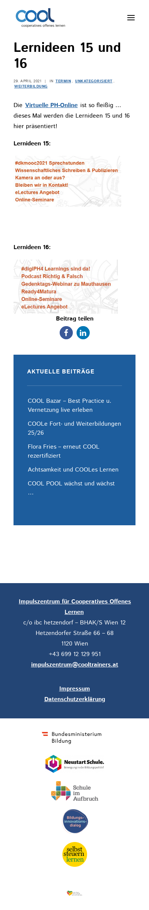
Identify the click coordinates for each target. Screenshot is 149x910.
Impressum (74, 689)
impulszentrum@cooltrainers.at (74, 665)
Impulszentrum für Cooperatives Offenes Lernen (75, 607)
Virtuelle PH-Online (51, 105)
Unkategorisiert (94, 81)
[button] (66, 332)
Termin (63, 81)
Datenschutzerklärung (74, 699)
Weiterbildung (31, 86)
